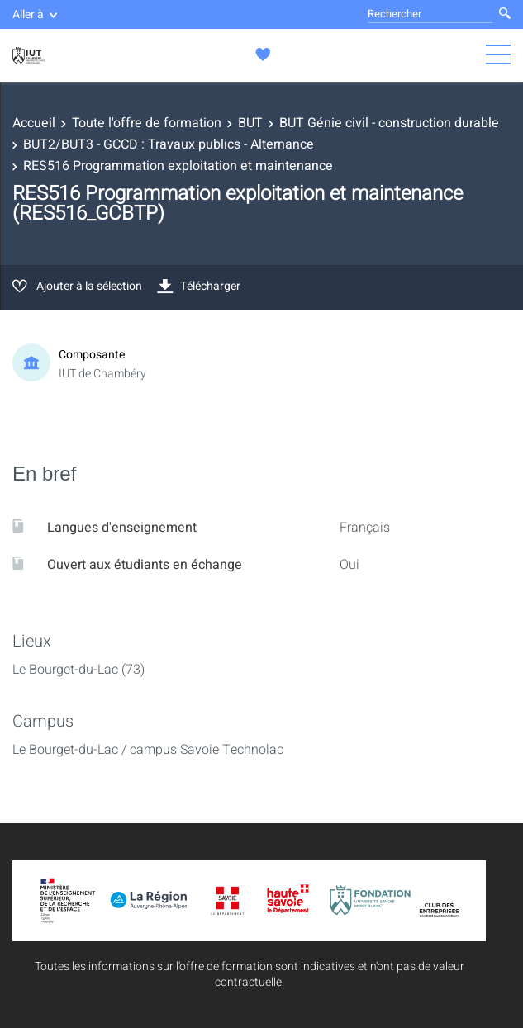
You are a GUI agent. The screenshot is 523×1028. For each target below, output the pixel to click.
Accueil (33, 123)
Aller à (34, 14)
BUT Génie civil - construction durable (389, 123)
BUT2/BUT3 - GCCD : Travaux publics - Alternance (168, 144)
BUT (250, 123)
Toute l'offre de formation (146, 123)
